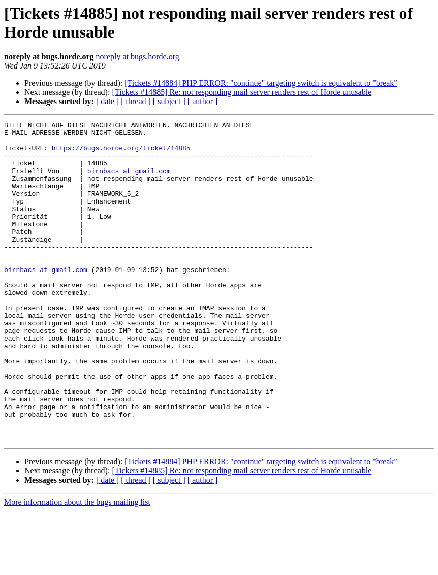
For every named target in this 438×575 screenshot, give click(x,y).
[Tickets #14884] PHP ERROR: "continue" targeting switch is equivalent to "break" (260, 83)
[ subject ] (169, 101)
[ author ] (202, 101)
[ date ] (107, 101)
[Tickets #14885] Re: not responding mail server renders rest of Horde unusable (241, 92)
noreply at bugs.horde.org (137, 56)
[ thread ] (136, 101)
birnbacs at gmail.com (129, 181)
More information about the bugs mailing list (77, 566)
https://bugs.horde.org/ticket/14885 (121, 153)
